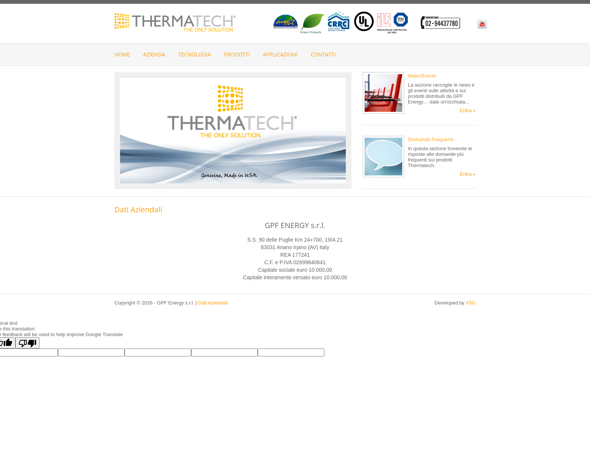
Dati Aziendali (213, 303)
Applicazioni (280, 54)
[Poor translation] (27, 343)
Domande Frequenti (431, 139)
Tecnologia (194, 54)
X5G (471, 303)
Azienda (154, 54)
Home (122, 54)
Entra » (468, 110)
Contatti (323, 54)
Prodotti (237, 54)
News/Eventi (422, 75)
